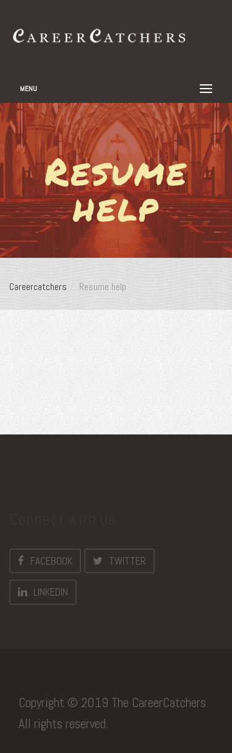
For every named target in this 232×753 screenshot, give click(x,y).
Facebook (45, 561)
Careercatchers (38, 286)
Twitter (119, 561)
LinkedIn (43, 592)
